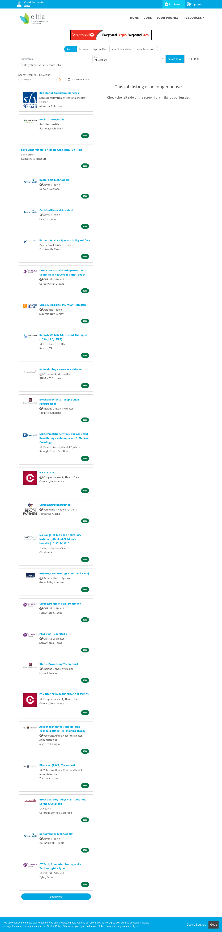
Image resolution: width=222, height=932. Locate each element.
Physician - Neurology (53, 633)
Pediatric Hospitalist (52, 119)
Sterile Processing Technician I (58, 664)
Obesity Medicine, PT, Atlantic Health (62, 304)
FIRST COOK (46, 472)
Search (70, 49)
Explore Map (99, 49)
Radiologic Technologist (55, 180)
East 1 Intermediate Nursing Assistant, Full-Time (51, 149)
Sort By (25, 79)
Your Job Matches (122, 49)
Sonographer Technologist (56, 834)
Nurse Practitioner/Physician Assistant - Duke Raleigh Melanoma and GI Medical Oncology (64, 438)
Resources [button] (192, 18)
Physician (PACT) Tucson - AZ (57, 765)
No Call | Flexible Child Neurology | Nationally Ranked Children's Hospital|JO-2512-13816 (60, 539)
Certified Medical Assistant (56, 210)
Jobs (148, 18)
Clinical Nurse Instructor (54, 504)
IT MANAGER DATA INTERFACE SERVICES (64, 694)
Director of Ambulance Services (59, 93)
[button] (193, 59)
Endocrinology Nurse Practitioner (60, 369)
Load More (56, 896)
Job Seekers (174, 4)
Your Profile (168, 18)
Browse (83, 49)
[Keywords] (56, 59)
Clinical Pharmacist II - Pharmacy (60, 603)
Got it (213, 924)
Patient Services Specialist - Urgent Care (64, 240)
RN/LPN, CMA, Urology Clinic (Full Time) (64, 573)
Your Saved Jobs (146, 49)
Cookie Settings (196, 924)
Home (134, 18)
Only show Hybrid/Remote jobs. (42, 65)
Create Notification (79, 79)
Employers (195, 4)
